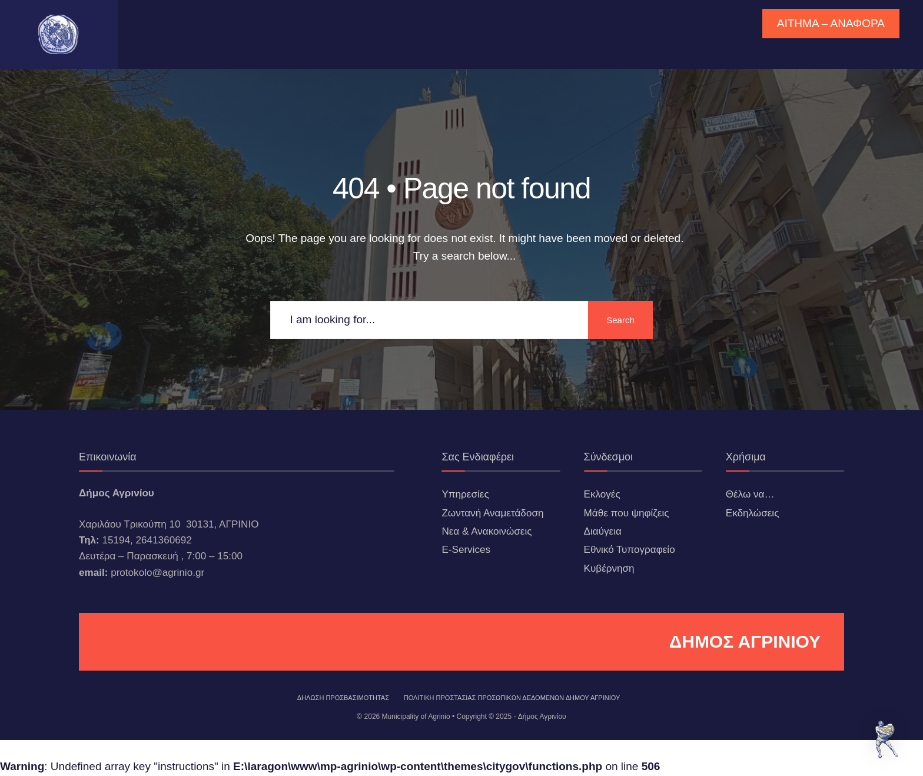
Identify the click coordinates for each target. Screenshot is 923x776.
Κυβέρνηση (609, 568)
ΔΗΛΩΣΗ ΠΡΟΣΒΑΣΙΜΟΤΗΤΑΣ (343, 697)
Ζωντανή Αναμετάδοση (492, 513)
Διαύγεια (603, 531)
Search (620, 320)
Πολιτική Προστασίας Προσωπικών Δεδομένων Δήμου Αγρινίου (512, 697)
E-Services (465, 549)
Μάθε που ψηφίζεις (626, 513)
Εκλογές (602, 494)
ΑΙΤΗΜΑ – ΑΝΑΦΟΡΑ (831, 23)
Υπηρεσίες (465, 494)
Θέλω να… (750, 494)
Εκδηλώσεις (752, 513)
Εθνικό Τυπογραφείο (629, 549)
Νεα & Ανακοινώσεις (486, 531)
